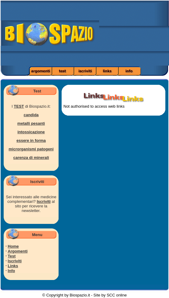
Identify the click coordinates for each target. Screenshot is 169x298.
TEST (19, 106)
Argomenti (17, 251)
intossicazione (31, 132)
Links (13, 266)
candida (30, 115)
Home (13, 246)
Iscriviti (44, 201)
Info (11, 270)
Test (12, 256)
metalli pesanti (31, 123)
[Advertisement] (134, 35)
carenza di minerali (31, 157)
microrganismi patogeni (31, 149)
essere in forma (31, 140)
